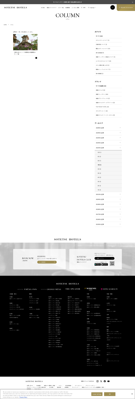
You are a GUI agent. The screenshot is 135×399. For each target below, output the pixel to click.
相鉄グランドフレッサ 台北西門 (113, 348)
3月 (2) (99, 183)
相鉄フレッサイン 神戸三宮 (92, 363)
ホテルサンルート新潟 (91, 300)
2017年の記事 (100, 216)
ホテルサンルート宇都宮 (34, 300)
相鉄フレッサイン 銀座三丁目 (54, 313)
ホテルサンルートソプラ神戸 (92, 365)
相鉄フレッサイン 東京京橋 (53, 307)
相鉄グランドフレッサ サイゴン (113, 356)
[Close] (132, 394)
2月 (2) (99, 188)
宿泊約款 (59, 389)
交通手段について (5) (101, 46)
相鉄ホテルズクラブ (51, 7)
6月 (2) (99, 171)
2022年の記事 (100, 149)
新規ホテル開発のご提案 (49, 387)
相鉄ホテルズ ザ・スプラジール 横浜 (75, 302)
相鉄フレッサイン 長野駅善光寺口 (93, 307)
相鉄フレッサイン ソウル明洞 (112, 333)
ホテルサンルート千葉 (33, 317)
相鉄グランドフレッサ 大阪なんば (93, 352)
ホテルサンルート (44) (102, 113)
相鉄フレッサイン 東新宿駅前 (54, 332)
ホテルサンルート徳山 (111, 307)
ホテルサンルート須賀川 (14, 332)
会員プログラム (100, 260)
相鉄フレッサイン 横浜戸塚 (73, 307)
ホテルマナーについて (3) (102, 42)
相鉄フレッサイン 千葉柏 (34, 319)
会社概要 (38, 387)
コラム (60, 387)
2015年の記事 (100, 226)
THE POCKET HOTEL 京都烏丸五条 (93, 340)
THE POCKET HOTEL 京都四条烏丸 (93, 338)
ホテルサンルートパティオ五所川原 (17, 311)
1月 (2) (99, 192)
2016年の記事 (100, 221)
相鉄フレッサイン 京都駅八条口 (93, 336)
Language (92, 7)
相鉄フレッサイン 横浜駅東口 (73, 300)
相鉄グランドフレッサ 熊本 (112, 321)
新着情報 (68, 7)
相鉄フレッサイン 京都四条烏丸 (93, 331)
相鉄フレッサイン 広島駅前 (112, 300)
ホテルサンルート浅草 (52, 338)
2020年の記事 (100, 201)
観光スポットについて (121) (103, 50)
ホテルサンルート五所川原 (15, 309)
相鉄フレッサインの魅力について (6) (105, 59)
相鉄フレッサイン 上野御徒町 (54, 342)
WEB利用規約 (68, 387)
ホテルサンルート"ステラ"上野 (54, 340)
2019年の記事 (100, 206)
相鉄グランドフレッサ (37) (103, 100)
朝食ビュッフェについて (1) (103, 71)
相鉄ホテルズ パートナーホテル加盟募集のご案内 (93, 389)
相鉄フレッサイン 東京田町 (53, 328)
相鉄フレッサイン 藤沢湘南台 (73, 315)
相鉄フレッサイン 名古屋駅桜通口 (93, 315)
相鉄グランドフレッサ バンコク (113, 363)
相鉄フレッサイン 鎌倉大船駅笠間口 (75, 311)
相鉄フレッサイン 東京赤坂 (53, 323)
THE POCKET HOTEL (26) (102, 109)
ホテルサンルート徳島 (111, 313)
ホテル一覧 (61, 7)
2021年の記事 (100, 196)
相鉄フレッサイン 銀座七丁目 (54, 315)
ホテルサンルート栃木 (33, 302)
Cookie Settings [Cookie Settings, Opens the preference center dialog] (97, 394)
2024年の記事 (100, 140)
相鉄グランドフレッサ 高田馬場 (54, 334)
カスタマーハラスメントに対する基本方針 (36, 389)
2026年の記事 (100, 130)
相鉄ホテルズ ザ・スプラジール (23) (105, 104)
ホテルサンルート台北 (111, 350)
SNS (84, 7)
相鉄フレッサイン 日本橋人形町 (54, 309)
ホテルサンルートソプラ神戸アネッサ (94, 367)
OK (110, 394)
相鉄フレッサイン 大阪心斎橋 (92, 350)
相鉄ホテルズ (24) (100, 92)
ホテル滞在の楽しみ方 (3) (102, 67)
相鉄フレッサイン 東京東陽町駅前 (55, 348)
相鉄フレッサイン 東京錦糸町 (54, 344)
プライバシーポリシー (90, 387)
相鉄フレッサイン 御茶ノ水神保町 (55, 300)
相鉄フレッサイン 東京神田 (53, 302)
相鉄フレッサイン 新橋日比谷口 (54, 325)
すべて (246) (99, 38)
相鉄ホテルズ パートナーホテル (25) (105, 117)
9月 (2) (99, 158)
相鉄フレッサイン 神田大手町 (54, 305)
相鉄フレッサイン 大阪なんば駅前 (93, 357)
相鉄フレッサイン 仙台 (14, 326)
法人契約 (51, 389)
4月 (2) (99, 179)
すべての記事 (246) (101, 88)
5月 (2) (99, 175)
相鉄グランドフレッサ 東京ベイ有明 (55, 346)
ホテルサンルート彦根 (91, 325)
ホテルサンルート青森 (14, 307)
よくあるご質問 (75, 7)
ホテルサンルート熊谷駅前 (34, 311)
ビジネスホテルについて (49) (103, 63)
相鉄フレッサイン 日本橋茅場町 (54, 311)
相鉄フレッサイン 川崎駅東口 (73, 309)
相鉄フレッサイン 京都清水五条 (93, 334)
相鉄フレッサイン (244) (102, 96)
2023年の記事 (100, 145)
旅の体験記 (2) (99, 75)
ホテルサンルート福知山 (91, 342)
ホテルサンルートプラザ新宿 (54, 336)
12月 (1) (99, 154)
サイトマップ (75, 389)
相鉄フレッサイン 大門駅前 (53, 321)
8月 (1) (99, 163)
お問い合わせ (30, 387)
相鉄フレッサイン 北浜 (91, 348)
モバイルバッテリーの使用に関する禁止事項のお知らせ (67, 2)
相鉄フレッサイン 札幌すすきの (16, 300)
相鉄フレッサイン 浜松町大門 (54, 319)
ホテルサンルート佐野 (33, 305)
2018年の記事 (100, 211)
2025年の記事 (100, 135)
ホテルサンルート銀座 (52, 317)
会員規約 (67, 389)
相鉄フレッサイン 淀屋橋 (92, 354)
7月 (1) (99, 167)
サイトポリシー (78, 387)
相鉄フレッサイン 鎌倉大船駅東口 (74, 313)
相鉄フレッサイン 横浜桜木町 (73, 305)
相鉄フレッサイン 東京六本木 (54, 330)
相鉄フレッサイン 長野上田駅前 (93, 309)
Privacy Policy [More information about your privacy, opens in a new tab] (23, 397)
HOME (43, 7)
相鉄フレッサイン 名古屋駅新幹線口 (94, 317)
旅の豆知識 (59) (100, 55)
